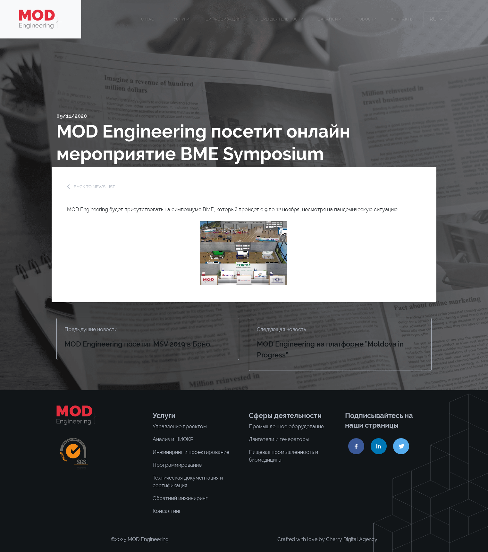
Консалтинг (167, 511)
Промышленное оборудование (286, 426)
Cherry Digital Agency (351, 539)
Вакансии (329, 19)
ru (436, 19)
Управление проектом (180, 426)
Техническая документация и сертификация (188, 482)
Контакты (402, 19)
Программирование (177, 465)
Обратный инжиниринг (180, 498)
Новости (366, 19)
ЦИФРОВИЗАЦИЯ (223, 19)
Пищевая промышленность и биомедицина (283, 456)
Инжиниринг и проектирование (191, 452)
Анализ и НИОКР (173, 439)
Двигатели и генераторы (279, 439)
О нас (147, 19)
